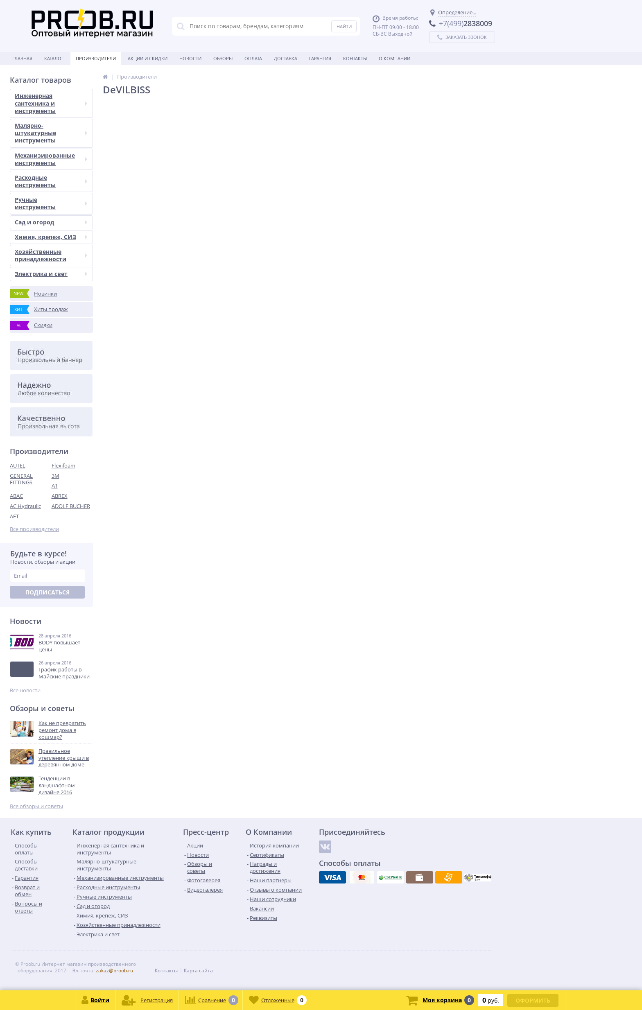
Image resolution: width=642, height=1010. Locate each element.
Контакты (355, 58)
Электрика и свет (51, 274)
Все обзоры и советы (36, 806)
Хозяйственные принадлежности (51, 255)
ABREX (60, 495)
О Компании (394, 58)
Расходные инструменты (51, 181)
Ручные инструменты (51, 203)
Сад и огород (51, 222)
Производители (96, 58)
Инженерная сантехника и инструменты (51, 103)
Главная (22, 58)
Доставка (285, 58)
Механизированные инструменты (51, 159)
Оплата (253, 58)
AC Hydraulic (25, 506)
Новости (190, 58)
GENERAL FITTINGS (21, 479)
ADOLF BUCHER (71, 506)
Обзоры (223, 58)
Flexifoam (63, 465)
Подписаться (47, 592)
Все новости (25, 690)
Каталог (54, 58)
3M (55, 475)
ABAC (16, 495)
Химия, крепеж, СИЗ (51, 237)
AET (14, 516)
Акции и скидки (147, 58)
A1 (55, 485)
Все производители (34, 529)
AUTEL (17, 465)
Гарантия (320, 58)
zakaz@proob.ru (114, 970)
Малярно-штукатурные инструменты (51, 133)
